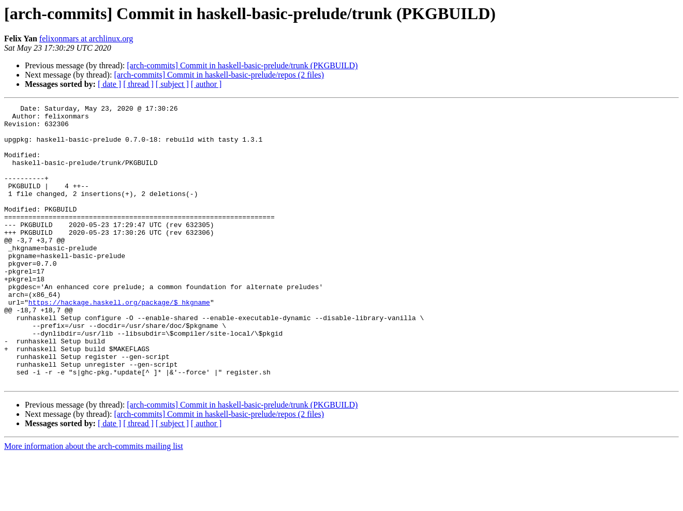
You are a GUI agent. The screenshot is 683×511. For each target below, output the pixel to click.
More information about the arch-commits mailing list (93, 502)
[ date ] (109, 84)
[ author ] (206, 84)
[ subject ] (172, 84)
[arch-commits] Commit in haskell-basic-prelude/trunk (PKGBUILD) (242, 65)
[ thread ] (138, 84)
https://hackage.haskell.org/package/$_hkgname (119, 342)
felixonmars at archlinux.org (86, 38)
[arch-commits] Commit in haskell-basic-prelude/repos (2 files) (219, 74)
